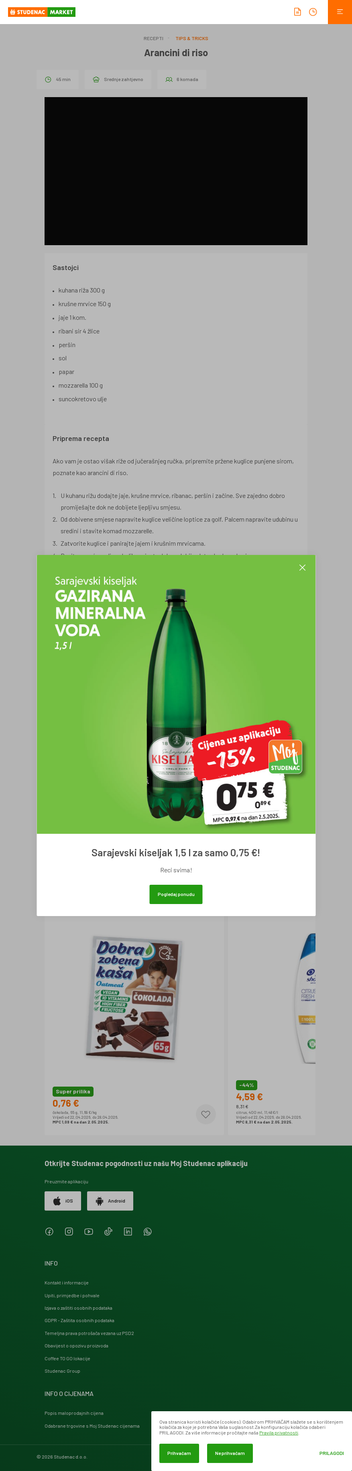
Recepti (153, 38)
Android (110, 1201)
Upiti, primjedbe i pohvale (72, 1295)
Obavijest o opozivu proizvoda (76, 1345)
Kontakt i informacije (67, 1282)
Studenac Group (62, 1370)
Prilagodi (331, 1453)
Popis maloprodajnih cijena (74, 1413)
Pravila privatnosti (278, 1432)
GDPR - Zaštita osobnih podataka (79, 1320)
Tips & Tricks (191, 38)
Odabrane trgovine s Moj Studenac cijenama (92, 1425)
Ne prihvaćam (230, 1453)
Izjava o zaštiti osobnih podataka (78, 1307)
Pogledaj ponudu (176, 894)
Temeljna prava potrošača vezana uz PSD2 (89, 1333)
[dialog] (251, 1441)
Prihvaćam (179, 1453)
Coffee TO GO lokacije (67, 1358)
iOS (63, 1201)
